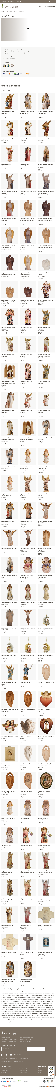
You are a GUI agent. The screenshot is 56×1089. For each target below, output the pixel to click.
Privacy (10, 1061)
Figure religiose (9, 11)
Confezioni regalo (23, 1070)
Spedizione (4, 1072)
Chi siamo (19, 1)
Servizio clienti (4, 1070)
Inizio (2, 11)
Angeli (15, 11)
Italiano (40, 1070)
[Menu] (54, 1067)
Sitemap (21, 1061)
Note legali (4, 1061)
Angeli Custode (22, 11)
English (40, 1072)
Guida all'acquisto (23, 1068)
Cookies (16, 1061)
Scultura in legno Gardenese (7, 1)
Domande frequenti (23, 1072)
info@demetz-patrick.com (26, 1037)
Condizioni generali (6, 1068)
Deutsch (40, 1068)
